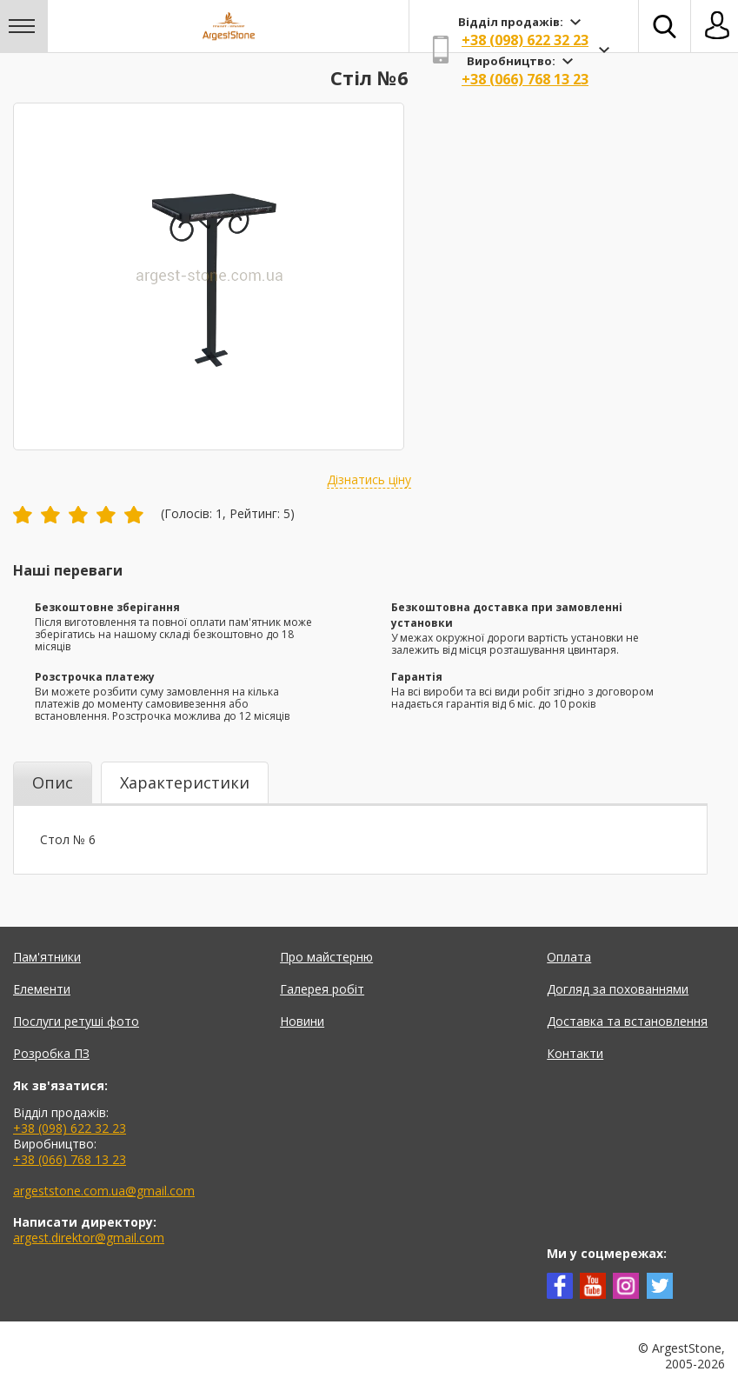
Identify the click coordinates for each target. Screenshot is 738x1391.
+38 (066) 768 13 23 (525, 79)
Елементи (41, 989)
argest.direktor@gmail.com (88, 1237)
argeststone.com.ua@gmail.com (104, 1190)
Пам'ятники (47, 956)
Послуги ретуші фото (76, 1021)
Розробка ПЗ (51, 1053)
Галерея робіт (322, 989)
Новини (302, 1021)
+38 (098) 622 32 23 (525, 40)
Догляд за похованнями (617, 989)
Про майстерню (326, 956)
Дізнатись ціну (369, 479)
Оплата (569, 956)
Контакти (575, 1053)
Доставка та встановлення (627, 1021)
